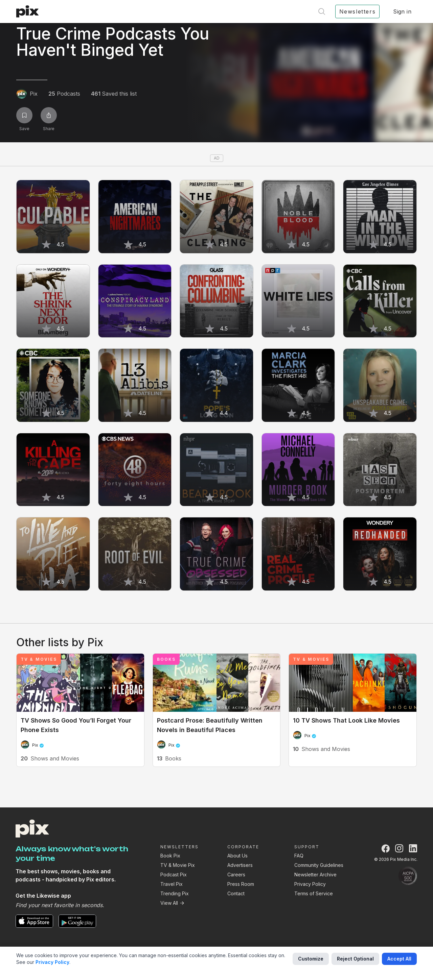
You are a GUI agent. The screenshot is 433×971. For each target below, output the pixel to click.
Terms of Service (313, 893)
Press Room (240, 884)
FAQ (298, 855)
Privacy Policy (310, 884)
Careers (236, 874)
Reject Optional (355, 959)
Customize (310, 959)
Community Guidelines (318, 865)
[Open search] (321, 11)
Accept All (399, 959)
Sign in (402, 11)
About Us (237, 855)
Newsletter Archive (315, 874)
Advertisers (240, 865)
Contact (236, 893)
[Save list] (24, 115)
